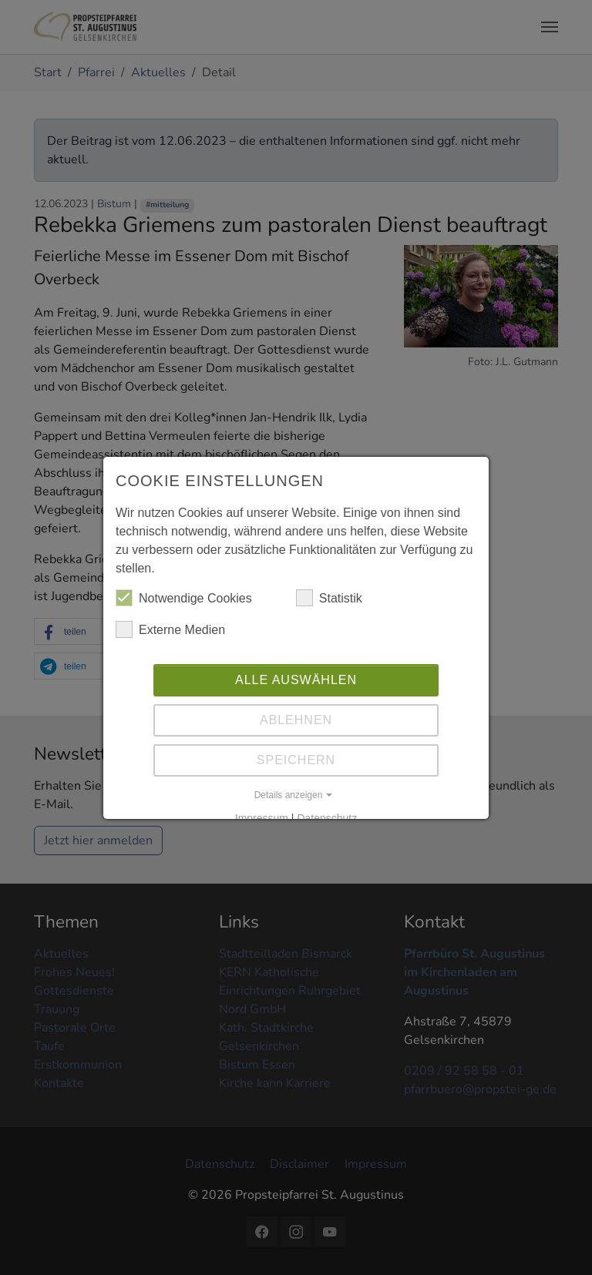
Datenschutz (327, 818)
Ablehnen (296, 719)
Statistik (329, 597)
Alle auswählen (296, 679)
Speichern (296, 760)
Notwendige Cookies (184, 597)
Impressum (261, 818)
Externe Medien (170, 629)
